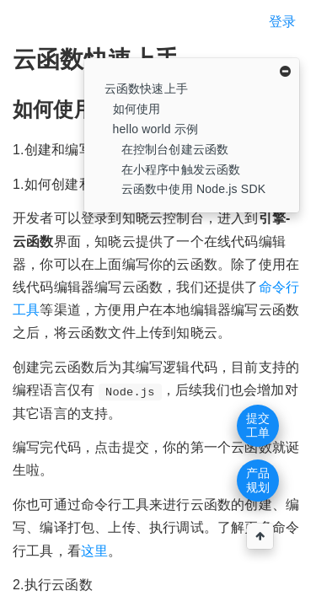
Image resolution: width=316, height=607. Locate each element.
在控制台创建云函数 (175, 149)
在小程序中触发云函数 (181, 169)
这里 (94, 551)
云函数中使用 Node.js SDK (193, 189)
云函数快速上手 (146, 88)
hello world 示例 (156, 129)
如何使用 (137, 108)
